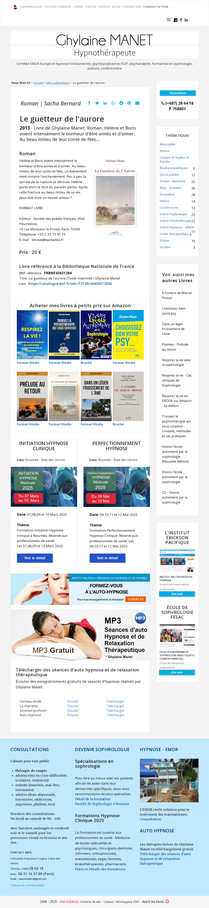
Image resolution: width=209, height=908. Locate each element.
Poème (165, 240)
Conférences (169, 207)
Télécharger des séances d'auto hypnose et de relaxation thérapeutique (165, 858)
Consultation (150, 819)
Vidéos (104, 7)
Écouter (73, 701)
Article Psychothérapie (175, 221)
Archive (165, 247)
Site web (177, 594)
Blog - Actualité (170, 188)
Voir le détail (34, 558)
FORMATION (132, 7)
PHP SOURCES (69, 902)
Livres (78, 7)
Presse (91, 7)
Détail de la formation (92, 799)
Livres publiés (169, 174)
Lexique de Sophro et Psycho (174, 159)
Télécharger (115, 701)
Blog (116, 7)
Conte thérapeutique (174, 234)
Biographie (167, 144)
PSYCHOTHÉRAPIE (57, 7)
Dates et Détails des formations (100, 869)
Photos (165, 151)
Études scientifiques (174, 168)
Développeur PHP (127, 902)
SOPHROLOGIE (31, 7)
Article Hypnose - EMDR (177, 227)
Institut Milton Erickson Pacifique (176, 578)
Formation (167, 194)
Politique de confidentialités (27, 885)
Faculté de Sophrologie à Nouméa (102, 804)
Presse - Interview (172, 181)
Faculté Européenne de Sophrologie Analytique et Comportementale (177, 655)
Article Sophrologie (173, 214)
